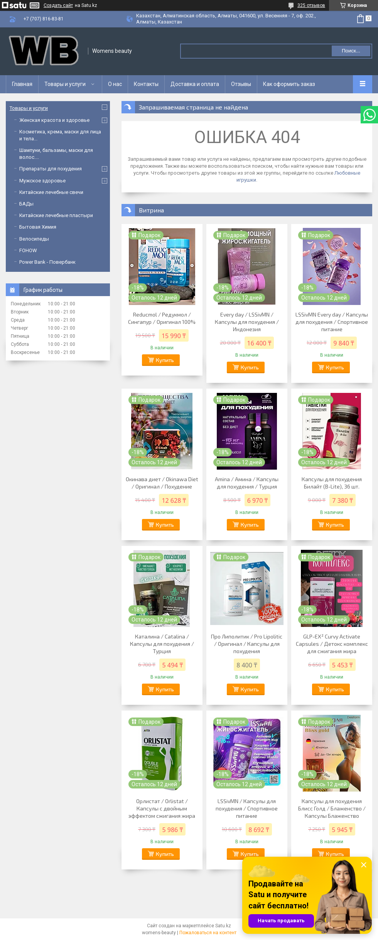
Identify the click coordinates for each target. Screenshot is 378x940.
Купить (165, 360)
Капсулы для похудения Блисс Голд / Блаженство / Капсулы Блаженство (332, 808)
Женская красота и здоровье (54, 120)
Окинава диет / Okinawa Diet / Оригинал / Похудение (162, 483)
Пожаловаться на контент (207, 932)
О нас (115, 84)
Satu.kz (223, 925)
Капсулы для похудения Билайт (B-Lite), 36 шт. (332, 483)
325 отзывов (311, 5)
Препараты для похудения (50, 169)
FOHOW (28, 250)
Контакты (146, 84)
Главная (22, 84)
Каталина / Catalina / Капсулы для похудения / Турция (162, 643)
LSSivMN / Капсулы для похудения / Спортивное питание (247, 808)
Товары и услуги (65, 84)
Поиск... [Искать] (351, 51)
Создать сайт (58, 5)
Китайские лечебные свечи (51, 192)
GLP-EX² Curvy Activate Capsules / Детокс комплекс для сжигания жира (332, 643)
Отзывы (241, 84)
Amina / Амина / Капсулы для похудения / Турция (246, 483)
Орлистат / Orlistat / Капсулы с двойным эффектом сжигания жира (161, 808)
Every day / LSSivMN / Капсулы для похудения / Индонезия (247, 321)
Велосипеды (34, 239)
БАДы (26, 204)
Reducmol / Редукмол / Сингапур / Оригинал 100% (162, 318)
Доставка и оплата (194, 84)
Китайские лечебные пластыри (56, 215)
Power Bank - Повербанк (47, 262)
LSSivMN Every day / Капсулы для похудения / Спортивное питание (331, 321)
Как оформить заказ (289, 84)
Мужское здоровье (42, 181)
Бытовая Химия (37, 227)
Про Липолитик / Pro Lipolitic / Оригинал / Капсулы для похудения (246, 643)
